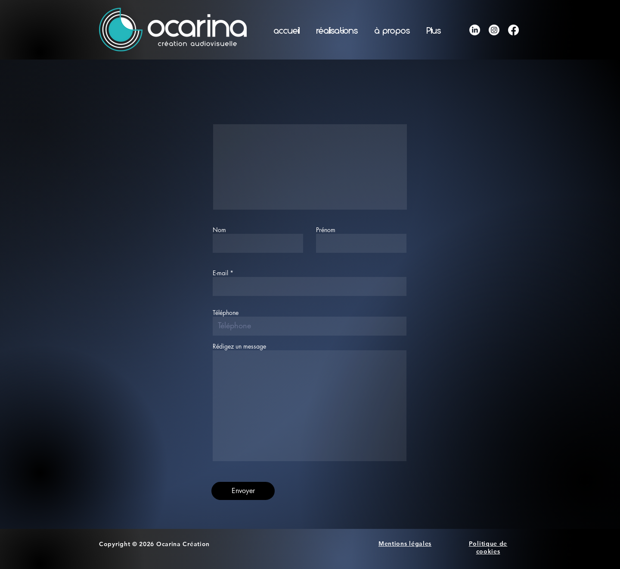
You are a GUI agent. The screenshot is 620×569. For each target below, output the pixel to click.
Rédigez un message (239, 346)
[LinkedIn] (474, 30)
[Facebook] (513, 30)
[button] (337, 31)
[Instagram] (494, 30)
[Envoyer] (243, 491)
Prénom (325, 230)
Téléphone (226, 313)
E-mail (220, 273)
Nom (219, 230)
